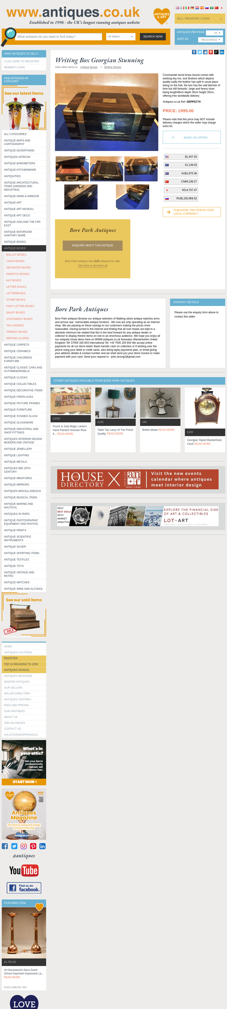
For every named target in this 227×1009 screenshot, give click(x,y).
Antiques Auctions (18, 652)
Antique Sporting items (21, 553)
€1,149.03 (191, 165)
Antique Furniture (18, 409)
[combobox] (120, 36)
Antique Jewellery (18, 449)
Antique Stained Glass (20, 416)
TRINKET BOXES (16, 331)
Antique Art (13, 202)
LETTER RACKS (16, 286)
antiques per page (191, 32)
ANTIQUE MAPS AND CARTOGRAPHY (17, 142)
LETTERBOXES (15, 293)
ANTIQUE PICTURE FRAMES (22, 403)
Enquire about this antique (92, 245)
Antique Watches (16, 582)
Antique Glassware (18, 422)
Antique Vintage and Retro (19, 574)
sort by (182, 39)
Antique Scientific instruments (17, 538)
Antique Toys (14, 566)
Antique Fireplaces (18, 396)
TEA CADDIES (15, 325)
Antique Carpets (16, 344)
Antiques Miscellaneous (22, 491)
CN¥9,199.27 (189, 181)
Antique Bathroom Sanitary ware (18, 233)
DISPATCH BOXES (17, 274)
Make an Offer (195, 137)
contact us (12, 728)
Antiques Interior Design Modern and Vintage (23, 440)
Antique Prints (15, 530)
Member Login (14, 67)
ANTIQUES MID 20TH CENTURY (17, 470)
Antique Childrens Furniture (18, 359)
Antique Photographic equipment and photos (21, 522)
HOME (8, 646)
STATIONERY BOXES (19, 319)
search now (152, 36)
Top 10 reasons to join (21, 664)
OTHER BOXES (15, 299)
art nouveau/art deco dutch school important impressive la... (24, 973)
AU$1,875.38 (189, 173)
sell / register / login (193, 18)
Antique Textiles (16, 559)
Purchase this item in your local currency (194, 212)
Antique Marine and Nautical (18, 505)
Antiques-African (17, 157)
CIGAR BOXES (15, 261)
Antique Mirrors (16, 484)
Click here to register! (21, 61)
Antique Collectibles (20, 384)
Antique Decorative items (23, 390)
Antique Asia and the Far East (22, 223)
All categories (15, 134)
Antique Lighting (16, 455)
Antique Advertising (19, 150)
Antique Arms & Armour (21, 196)
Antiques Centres (17, 699)
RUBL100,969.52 (186, 198)
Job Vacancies (14, 723)
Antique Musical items (20, 497)
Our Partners (14, 711)
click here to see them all (92, 265)
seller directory (17, 693)
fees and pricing (16, 705)
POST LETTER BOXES (20, 306)
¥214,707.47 (189, 190)
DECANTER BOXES (18, 267)
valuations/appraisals (21, 734)
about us (11, 717)
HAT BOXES (13, 280)
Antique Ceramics (17, 351)
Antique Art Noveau (19, 209)
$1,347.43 (191, 156)
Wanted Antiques (17, 681)
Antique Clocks (15, 377)
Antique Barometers (19, 163)
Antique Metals (15, 461)
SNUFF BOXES (15, 312)
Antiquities (12, 176)
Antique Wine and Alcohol (23, 588)
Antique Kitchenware (20, 169)
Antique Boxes (15, 248)
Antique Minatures (18, 478)
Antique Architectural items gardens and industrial (21, 186)
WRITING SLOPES (17, 338)
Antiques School (16, 670)
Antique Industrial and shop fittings (21, 430)
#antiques (24, 855)
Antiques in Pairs (16, 513)
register (11, 658)
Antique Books (15, 241)
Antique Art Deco (17, 215)
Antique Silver (15, 546)
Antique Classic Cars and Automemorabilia (23, 369)
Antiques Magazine (18, 676)
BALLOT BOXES (16, 254)
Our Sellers (13, 687)
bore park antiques (93, 230)
